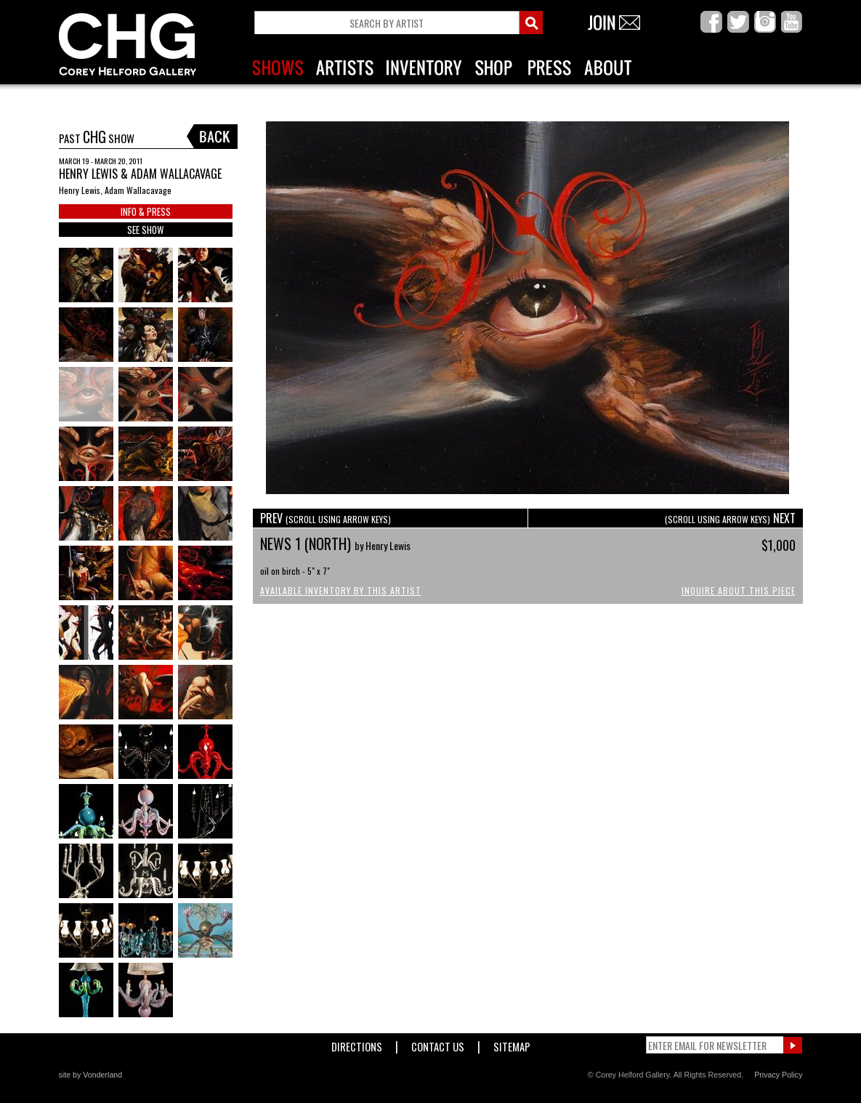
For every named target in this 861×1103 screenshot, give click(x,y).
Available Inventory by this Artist (340, 590)
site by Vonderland (91, 1074)
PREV (325, 518)
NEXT (730, 518)
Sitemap (511, 1044)
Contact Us (437, 1044)
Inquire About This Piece (739, 590)
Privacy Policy (778, 1074)
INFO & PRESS (146, 211)
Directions (356, 1044)
